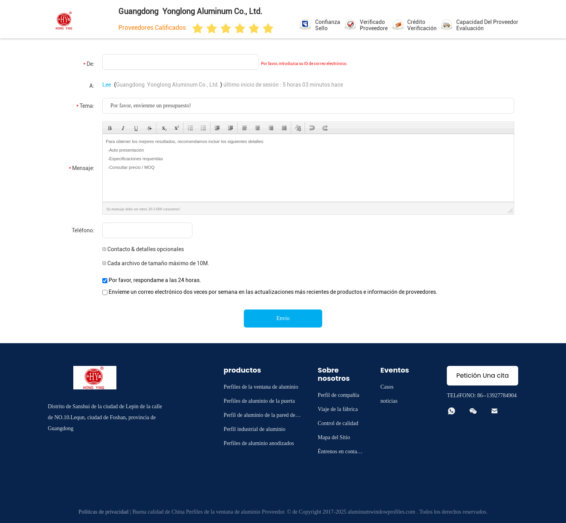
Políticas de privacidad (103, 512)
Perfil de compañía (338, 395)
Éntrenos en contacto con (341, 453)
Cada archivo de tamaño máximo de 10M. (155, 263)
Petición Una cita (482, 375)
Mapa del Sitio (334, 437)
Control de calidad (338, 423)
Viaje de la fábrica (338, 409)
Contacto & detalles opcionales (143, 249)
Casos (387, 387)
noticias (389, 401)
